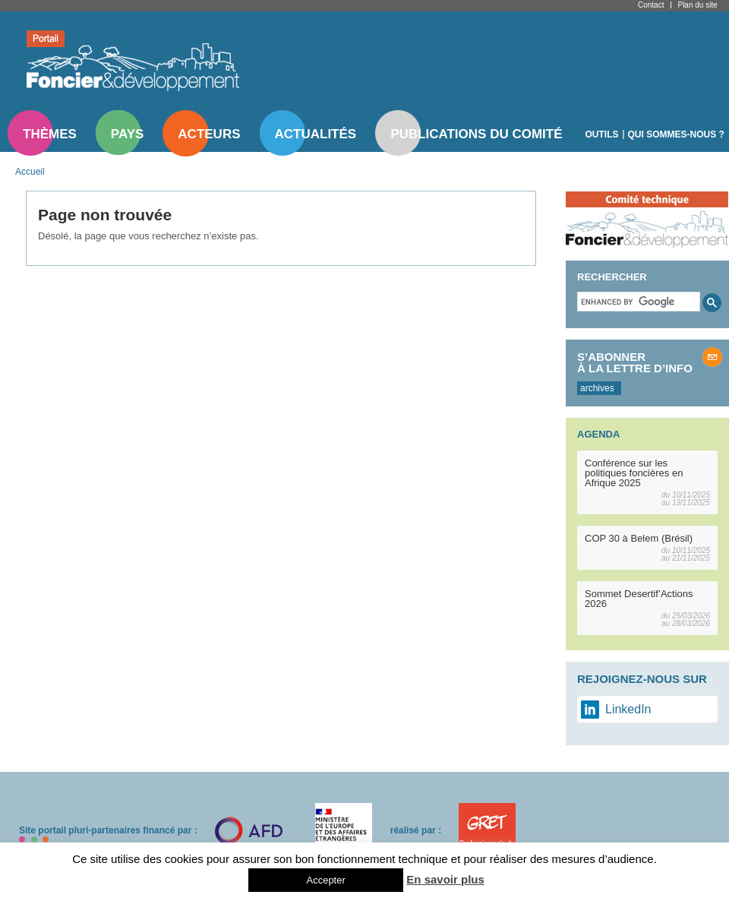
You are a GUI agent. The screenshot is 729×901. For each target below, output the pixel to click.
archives (597, 388)
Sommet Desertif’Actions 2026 (639, 598)
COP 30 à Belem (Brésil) (639, 538)
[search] (637, 301)
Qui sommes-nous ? (676, 134)
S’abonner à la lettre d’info (635, 362)
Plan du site (697, 5)
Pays (127, 134)
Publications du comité (476, 134)
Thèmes (50, 134)
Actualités (316, 134)
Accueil (30, 171)
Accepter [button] (325, 880)
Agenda (598, 434)
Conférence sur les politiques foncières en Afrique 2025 (634, 472)
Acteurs (209, 134)
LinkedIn (628, 709)
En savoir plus (445, 879)
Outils (602, 134)
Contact (651, 5)
